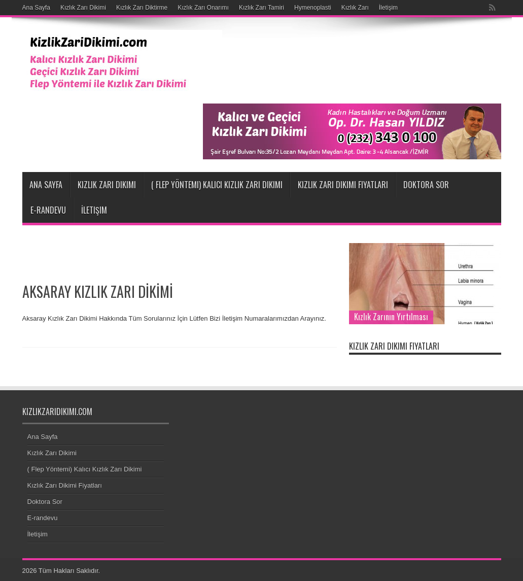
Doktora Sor (426, 185)
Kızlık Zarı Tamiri (261, 7)
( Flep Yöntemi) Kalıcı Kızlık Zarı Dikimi (217, 185)
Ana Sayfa (36, 7)
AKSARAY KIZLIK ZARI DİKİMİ (97, 291)
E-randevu (48, 210)
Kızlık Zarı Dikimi (83, 7)
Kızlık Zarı (355, 7)
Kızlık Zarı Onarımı (203, 7)
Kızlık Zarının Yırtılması (391, 317)
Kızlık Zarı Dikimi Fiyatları (343, 185)
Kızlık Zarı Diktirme (141, 7)
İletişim (388, 7)
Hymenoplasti (312, 7)
